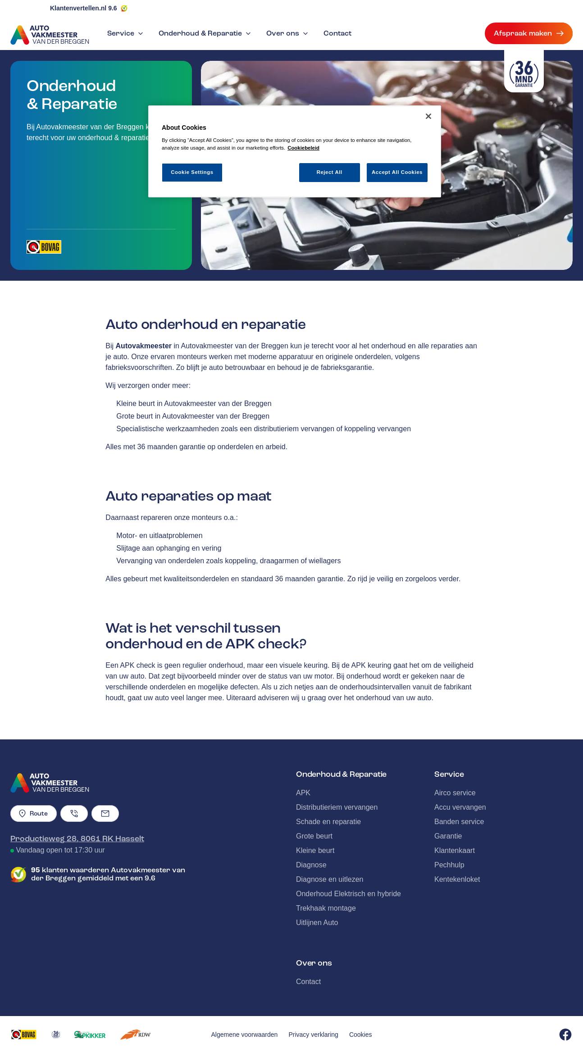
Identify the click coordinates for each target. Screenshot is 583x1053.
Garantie (448, 836)
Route (33, 813)
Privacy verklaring (313, 1034)
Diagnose (311, 865)
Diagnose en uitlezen (329, 879)
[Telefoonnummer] (74, 813)
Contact (337, 33)
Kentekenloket (457, 879)
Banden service (459, 821)
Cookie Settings (192, 172)
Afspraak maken (529, 33)
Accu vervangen (460, 807)
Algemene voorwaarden (244, 1034)
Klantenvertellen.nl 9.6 (83, 8)
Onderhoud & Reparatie (206, 33)
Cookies (360, 1034)
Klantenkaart (454, 850)
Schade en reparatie (328, 821)
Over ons (288, 33)
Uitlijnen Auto (317, 922)
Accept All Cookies (397, 172)
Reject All (329, 172)
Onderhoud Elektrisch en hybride (348, 894)
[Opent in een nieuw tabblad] (44, 247)
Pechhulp (449, 865)
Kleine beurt (315, 850)
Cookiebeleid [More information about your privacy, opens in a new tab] (303, 147)
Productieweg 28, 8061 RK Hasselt (77, 838)
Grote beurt (314, 836)
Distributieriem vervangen (337, 807)
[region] (294, 151)
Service (126, 33)
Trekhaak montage (326, 908)
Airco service (455, 793)
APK (303, 793)
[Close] (428, 116)
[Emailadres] (105, 813)
